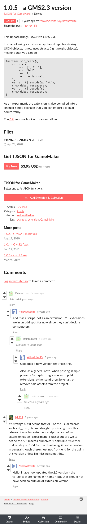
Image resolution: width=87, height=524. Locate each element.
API (11, 126)
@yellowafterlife (67, 20)
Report (44, 506)
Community (61, 519)
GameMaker (47, 226)
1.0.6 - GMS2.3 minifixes (20, 240)
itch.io (7, 506)
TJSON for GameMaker (17, 13)
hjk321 (19, 424)
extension (33, 226)
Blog (31, 510)
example (21, 226)
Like (10, 20)
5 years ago (37, 300)
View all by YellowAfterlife (26, 506)
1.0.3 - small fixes (15, 262)
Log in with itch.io (16, 288)
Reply (12, 311)
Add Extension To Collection (43, 204)
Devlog (77, 519)
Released (22, 213)
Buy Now (11, 173)
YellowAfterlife (47, 20)
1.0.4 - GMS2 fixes (16, 251)
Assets (20, 218)
